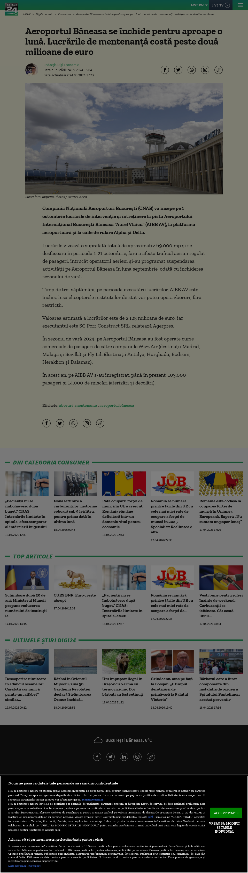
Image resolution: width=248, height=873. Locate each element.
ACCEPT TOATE (226, 813)
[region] (124, 824)
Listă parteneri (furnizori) (24, 866)
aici (150, 817)
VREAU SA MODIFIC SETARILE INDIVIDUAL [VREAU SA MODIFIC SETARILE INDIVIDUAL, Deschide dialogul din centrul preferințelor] (224, 827)
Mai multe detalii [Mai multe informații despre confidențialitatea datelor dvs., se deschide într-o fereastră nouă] (92, 799)
